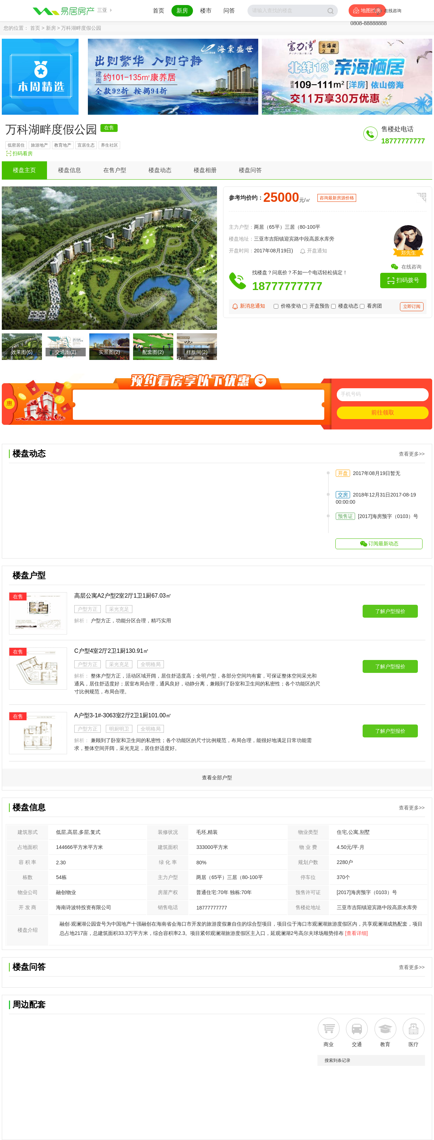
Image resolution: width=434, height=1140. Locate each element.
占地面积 (28, 847)
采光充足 (119, 609)
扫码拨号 (407, 280)
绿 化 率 (168, 862)
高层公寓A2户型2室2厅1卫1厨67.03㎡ (122, 596)
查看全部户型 (217, 777)
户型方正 (87, 609)
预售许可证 (308, 892)
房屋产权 (168, 892)
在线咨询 (411, 267)
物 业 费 (308, 847)
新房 (182, 11)
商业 (329, 1044)
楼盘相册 (205, 170)
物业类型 (308, 832)
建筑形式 (28, 832)
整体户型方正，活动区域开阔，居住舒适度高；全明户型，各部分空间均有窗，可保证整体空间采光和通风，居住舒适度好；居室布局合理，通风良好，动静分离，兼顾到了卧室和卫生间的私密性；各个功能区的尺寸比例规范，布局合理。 (197, 683)
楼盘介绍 (28, 930)
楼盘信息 (69, 170)
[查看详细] (356, 933)
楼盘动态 (159, 170)
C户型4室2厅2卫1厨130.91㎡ (111, 651)
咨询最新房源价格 (337, 197)
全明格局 (151, 664)
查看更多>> (412, 454)
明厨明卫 (119, 729)
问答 (229, 11)
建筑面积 (168, 847)
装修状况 (168, 832)
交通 (357, 1044)
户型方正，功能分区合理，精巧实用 (131, 620)
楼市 (206, 11)
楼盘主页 (24, 170)
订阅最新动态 (383, 543)
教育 (385, 1044)
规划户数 (308, 862)
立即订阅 (411, 306)
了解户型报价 (390, 611)
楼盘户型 (29, 575)
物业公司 (28, 892)
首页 (158, 11)
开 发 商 (28, 907)
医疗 (414, 1044)
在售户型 (114, 170)
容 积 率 (28, 862)
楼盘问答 (250, 170)
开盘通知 (313, 251)
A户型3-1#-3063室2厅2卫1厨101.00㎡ (122, 715)
